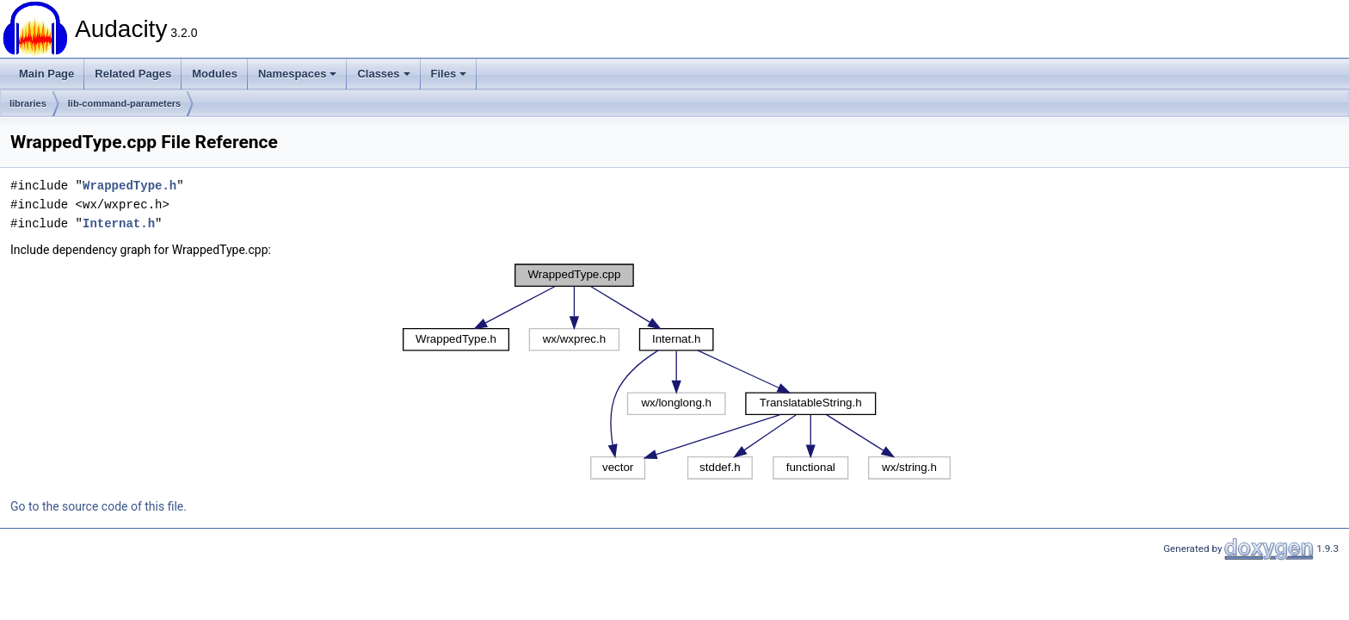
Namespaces (297, 73)
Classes (383, 73)
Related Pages (133, 73)
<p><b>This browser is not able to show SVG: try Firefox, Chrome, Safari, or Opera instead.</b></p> (676, 372)
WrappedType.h (129, 185)
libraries (27, 103)
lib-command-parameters (124, 103)
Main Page (46, 73)
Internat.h (119, 223)
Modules (214, 73)
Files (449, 73)
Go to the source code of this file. (98, 506)
